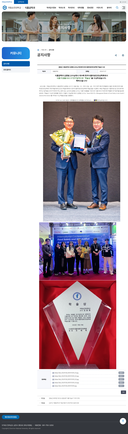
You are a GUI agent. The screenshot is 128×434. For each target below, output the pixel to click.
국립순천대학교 (7, 2)
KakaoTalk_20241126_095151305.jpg (66, 386)
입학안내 (21, 2)
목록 (123, 392)
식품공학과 (30, 7)
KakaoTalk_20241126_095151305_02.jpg (67, 376)
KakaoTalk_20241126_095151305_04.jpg (67, 382)
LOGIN (123, 2)
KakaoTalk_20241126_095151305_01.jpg (67, 373)
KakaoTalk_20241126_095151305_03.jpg (67, 379)
